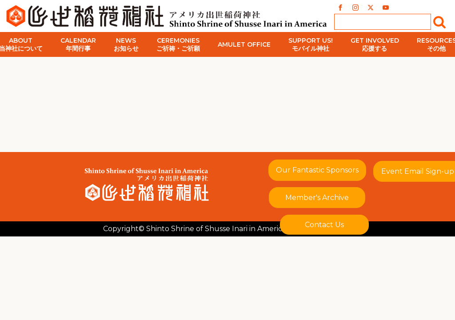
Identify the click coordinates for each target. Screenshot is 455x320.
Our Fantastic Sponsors (317, 170)
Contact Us (324, 224)
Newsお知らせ (126, 44)
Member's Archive (317, 197)
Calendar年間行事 (78, 44)
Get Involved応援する (375, 44)
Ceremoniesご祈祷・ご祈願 (178, 44)
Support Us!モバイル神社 (310, 44)
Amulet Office (244, 44)
